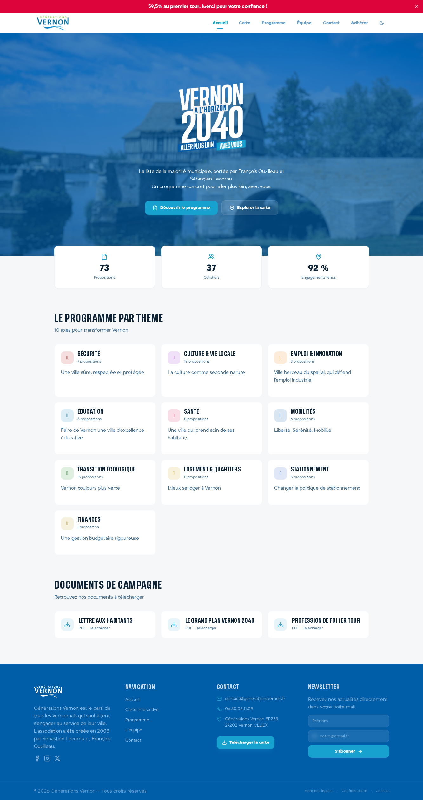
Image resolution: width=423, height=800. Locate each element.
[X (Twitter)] (57, 758)
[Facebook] (37, 758)
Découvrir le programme (181, 207)
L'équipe (133, 730)
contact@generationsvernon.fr (255, 698)
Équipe (304, 22)
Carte (244, 22)
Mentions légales (318, 791)
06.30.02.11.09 (239, 708)
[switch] (382, 23)
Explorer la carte (249, 207)
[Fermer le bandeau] (416, 6)
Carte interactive (142, 709)
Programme (274, 22)
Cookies (382, 791)
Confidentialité (354, 791)
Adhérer (359, 22)
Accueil (220, 24)
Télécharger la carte (245, 742)
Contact (331, 22)
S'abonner (349, 751)
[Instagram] (47, 758)
